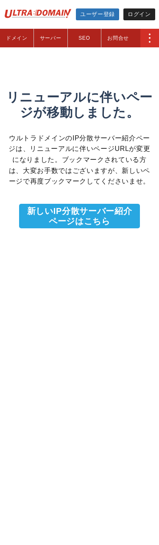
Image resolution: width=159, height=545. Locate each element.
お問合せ (118, 38)
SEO (84, 38)
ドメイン (17, 38)
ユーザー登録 (97, 14)
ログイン (139, 14)
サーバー (50, 38)
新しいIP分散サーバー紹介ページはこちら (79, 216)
